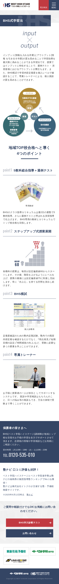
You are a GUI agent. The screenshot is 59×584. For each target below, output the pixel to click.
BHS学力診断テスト (29, 522)
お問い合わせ (29, 533)
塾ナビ (30, 495)
